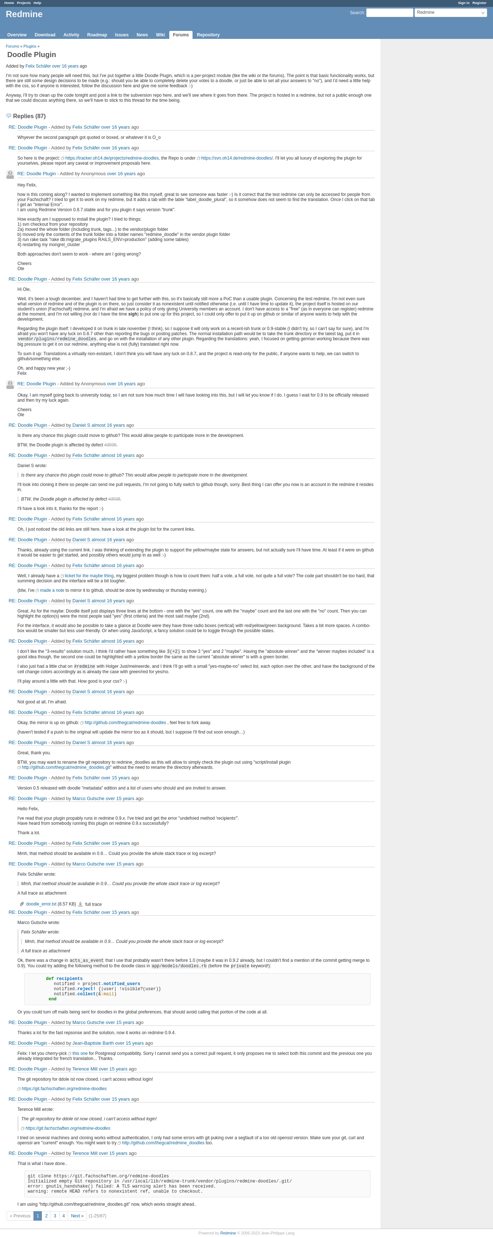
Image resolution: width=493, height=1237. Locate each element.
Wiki (160, 34)
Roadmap (97, 34)
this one (80, 1053)
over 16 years (65, 66)
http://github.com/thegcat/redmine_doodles (163, 1142)
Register (479, 3)
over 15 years (115, 777)
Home (9, 3)
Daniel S (81, 425)
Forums (181, 34)
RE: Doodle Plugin (28, 127)
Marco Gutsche (88, 798)
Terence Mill (84, 1069)
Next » (77, 1215)
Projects (24, 3)
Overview (17, 34)
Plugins (30, 46)
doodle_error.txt (41, 904)
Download (45, 34)
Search (357, 12)
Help (37, 3)
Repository (208, 34)
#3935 (110, 444)
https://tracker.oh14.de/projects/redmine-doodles (112, 158)
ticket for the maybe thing (89, 575)
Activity (71, 34)
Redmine (228, 1233)
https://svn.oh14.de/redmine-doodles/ (237, 158)
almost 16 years (108, 425)
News (142, 34)
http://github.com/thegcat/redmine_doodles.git (66, 767)
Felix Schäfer (38, 66)
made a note (52, 590)
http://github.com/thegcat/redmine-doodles (125, 722)
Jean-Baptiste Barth (93, 1043)
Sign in (464, 3)
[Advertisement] (417, 153)
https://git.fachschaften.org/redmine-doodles (64, 1088)
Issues (122, 34)
